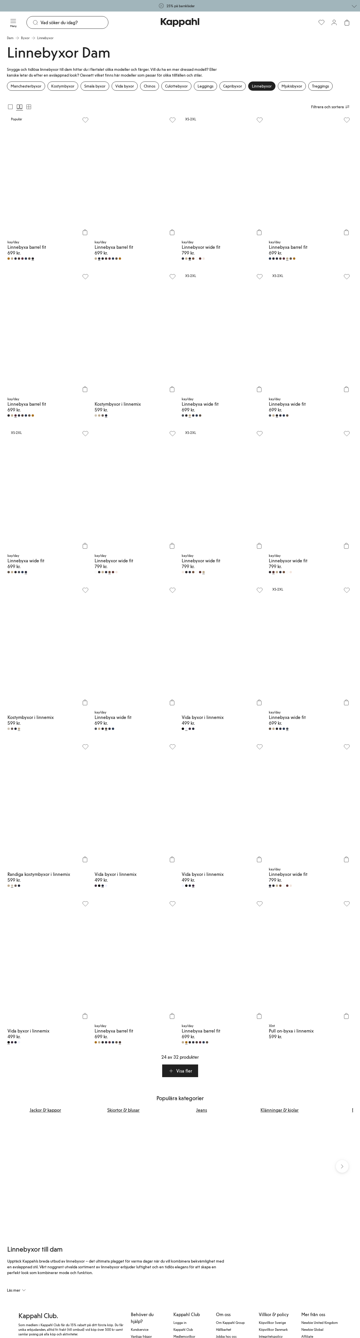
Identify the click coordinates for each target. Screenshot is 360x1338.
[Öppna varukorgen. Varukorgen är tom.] (346, 22)
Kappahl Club (183, 1331)
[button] (180, 1070)
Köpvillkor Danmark (273, 1331)
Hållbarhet (223, 1331)
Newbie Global (312, 1331)
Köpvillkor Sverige (272, 1324)
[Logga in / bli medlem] (334, 22)
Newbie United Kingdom (319, 1324)
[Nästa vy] (342, 1167)
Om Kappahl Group (230, 1324)
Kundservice (139, 1331)
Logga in (179, 1324)
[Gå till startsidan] (180, 22)
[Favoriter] (321, 22)
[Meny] (13, 22)
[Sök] (74, 22)
